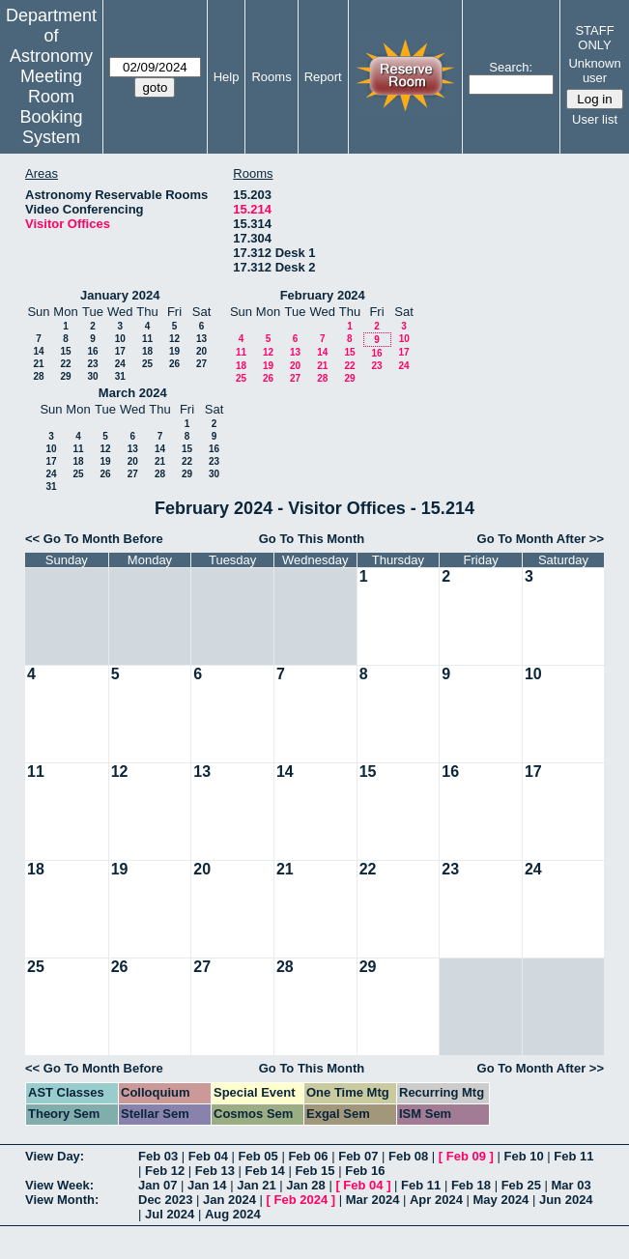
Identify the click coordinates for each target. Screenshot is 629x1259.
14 (38, 351)
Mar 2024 (373, 1199)
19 (174, 351)
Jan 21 (256, 1185)
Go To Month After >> (540, 538)
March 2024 (133, 393)
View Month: (62, 1199)
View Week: (59, 1185)
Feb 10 (523, 1156)
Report (323, 77)
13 (201, 338)
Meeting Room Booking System (50, 107)
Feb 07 (358, 1156)
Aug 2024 (233, 1214)
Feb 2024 (301, 1199)
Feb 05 (258, 1156)
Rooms (271, 77)
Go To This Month (312, 538)
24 (120, 363)
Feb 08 (408, 1156)
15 (65, 351)
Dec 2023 (165, 1199)
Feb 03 (158, 1156)
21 (38, 363)
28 (38, 376)
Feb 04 (208, 1156)
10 (120, 338)
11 (147, 338)
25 (147, 363)
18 (147, 351)
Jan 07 (157, 1185)
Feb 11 (573, 1156)
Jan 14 (206, 1185)
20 (201, 351)
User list (594, 119)
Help (227, 77)
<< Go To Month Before (94, 538)
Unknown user (594, 70)
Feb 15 (314, 1170)
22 (65, 363)
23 (92, 363)
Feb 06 (308, 1156)
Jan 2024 (229, 1199)
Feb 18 (471, 1185)
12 (174, 338)
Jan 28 (305, 1185)
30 (92, 376)
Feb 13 (215, 1170)
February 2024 (322, 295)
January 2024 (119, 295)
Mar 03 (570, 1185)
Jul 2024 (169, 1214)
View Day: (54, 1156)
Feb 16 (365, 1170)
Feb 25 (521, 1185)
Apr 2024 (436, 1199)
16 (92, 351)
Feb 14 (265, 1170)
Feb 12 (165, 1170)
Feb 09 (466, 1156)
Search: (510, 67)
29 (65, 376)
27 (201, 363)
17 (120, 351)
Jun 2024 (566, 1199)
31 (120, 376)
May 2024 (501, 1199)
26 (174, 363)
